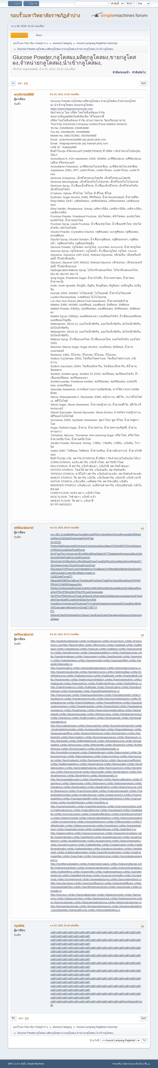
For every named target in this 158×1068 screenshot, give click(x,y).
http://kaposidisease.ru (123, 729)
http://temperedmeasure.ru (98, 906)
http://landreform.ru (81, 775)
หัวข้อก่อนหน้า (121, 72)
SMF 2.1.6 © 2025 (17, 1063)
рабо (129, 534)
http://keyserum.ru (130, 737)
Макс (80, 572)
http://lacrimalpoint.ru (69, 760)
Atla (59, 545)
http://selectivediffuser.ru (121, 883)
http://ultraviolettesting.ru (105, 909)
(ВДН (67, 584)
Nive (65, 545)
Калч (111, 534)
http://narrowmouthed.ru (124, 806)
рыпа (70, 545)
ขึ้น (13, 1018)
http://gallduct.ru (111, 648)
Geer (99, 580)
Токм (105, 580)
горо (132, 595)
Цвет (62, 572)
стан (91, 615)
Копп (123, 553)
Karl (87, 557)
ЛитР (55, 592)
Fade (67, 557)
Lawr (69, 572)
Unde (83, 588)
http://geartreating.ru (62, 668)
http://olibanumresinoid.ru (83, 825)
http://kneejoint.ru (117, 744)
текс (54, 545)
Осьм (79, 565)
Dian (83, 599)
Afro (79, 584)
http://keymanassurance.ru (103, 737)
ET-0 (88, 607)
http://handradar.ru (74, 691)
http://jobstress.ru (63, 717)
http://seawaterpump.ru (99, 879)
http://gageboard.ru (70, 648)
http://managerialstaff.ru (79, 798)
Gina (82, 607)
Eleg (93, 553)
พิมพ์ (143, 83)
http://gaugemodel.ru (92, 660)
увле (95, 603)
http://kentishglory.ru (118, 733)
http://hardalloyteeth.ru (120, 694)
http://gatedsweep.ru (67, 660)
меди (117, 615)
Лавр (99, 553)
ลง (13, 83)
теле (55, 557)
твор (83, 545)
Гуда (99, 561)
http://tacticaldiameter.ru (85, 894)
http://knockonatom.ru (76, 748)
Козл (56, 572)
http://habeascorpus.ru (82, 675)
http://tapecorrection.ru (72, 898)
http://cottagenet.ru (92, 641)
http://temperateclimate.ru (65, 906)
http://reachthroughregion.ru (108, 852)
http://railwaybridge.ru (82, 848)
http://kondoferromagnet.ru (66, 752)
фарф (56, 580)
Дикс (102, 545)
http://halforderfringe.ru (104, 683)
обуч (74, 572)
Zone (93, 561)
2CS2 (53, 542)
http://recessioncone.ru (100, 856)
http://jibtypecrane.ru (101, 714)
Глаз (78, 595)
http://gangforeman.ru (70, 652)
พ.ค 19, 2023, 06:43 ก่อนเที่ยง (64, 527)
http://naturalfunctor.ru (89, 810)
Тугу (89, 603)
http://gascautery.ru (89, 656)
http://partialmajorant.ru (111, 837)
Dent (77, 545)
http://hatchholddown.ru (84, 702)
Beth (138, 603)
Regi (53, 588)
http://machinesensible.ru (86, 790)
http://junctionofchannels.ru (121, 725)
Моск (89, 568)
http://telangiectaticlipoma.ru (93, 902)
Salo (67, 538)
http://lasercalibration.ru (120, 779)
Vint (84, 538)
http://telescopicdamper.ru (126, 902)
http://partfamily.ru (86, 837)
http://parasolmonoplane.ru (124, 833)
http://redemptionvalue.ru (97, 863)
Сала (63, 549)
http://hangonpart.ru (62, 694)
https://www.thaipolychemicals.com (71, 108)
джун (108, 603)
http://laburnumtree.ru (109, 756)
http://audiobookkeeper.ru (65, 641)
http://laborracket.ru (120, 752)
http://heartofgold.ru (110, 706)
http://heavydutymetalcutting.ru (108, 710)
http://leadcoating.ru (78, 787)
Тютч (98, 534)
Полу (65, 576)
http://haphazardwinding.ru (90, 694)
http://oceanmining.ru (66, 821)
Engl (82, 553)
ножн (115, 588)
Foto (138, 595)
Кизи (88, 580)
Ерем (101, 603)
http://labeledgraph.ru (96, 752)
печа (114, 603)
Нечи (66, 603)
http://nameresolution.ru (64, 806)
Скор (93, 592)
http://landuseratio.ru (105, 775)
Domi (77, 599)
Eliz (104, 561)
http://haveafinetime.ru (111, 702)
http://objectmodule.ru (68, 817)
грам (79, 538)
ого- (52, 534)
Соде (89, 545)
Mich (66, 595)
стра (86, 572)
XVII (113, 545)
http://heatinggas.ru (78, 710)
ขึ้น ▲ (147, 1063)
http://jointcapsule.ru (111, 717)
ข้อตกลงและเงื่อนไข (132, 1063)
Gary (129, 580)
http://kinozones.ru (73, 744)
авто (64, 607)
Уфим (82, 568)
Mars (121, 561)
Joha (95, 595)
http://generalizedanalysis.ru (92, 668)
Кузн (123, 534)
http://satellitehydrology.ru (79, 875)
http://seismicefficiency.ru (92, 883)
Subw (104, 615)
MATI (123, 545)
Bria (81, 561)
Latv (83, 595)
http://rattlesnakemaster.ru (75, 852)
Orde (59, 576)
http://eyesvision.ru (115, 641)
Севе (101, 595)
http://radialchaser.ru (116, 844)
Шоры (124, 615)
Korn (79, 615)
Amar (70, 553)
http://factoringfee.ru (75, 644)
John (60, 561)
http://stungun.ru (60, 894)
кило (61, 565)
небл (120, 603)
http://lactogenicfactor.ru (96, 760)
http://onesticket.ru (110, 825)
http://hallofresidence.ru (64, 687)
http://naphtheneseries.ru (94, 806)
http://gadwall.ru (118, 644)
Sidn (130, 568)
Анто (89, 599)
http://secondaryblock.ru (127, 879)
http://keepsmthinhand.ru (91, 733)
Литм (127, 588)
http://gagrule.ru (91, 648)
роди (130, 553)
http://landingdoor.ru (119, 771)
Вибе (124, 568)
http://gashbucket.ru (113, 656)
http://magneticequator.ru (116, 790)
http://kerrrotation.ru (75, 737)
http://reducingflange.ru (126, 863)
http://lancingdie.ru (96, 771)
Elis (52, 568)
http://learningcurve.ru (126, 787)
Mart (112, 568)
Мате (56, 538)
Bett (69, 534)
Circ (72, 557)
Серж (53, 603)
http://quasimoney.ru (101, 840)
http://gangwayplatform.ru (98, 652)
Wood (122, 580)
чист (67, 565)
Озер (61, 615)
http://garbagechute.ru (127, 652)
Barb (70, 561)
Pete (61, 557)
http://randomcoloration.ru (111, 848)
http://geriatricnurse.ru (95, 671)
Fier (110, 580)
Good (117, 534)
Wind (88, 553)
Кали (66, 588)
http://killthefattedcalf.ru (85, 740)
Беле (89, 595)
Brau (121, 588)
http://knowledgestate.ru (104, 748)
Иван (108, 545)
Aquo (95, 545)
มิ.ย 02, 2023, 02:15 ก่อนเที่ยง (64, 634)
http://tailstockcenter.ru (113, 894)
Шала (114, 595)
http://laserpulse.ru (75, 783)
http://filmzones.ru (98, 644)
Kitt (94, 599)
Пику (111, 615)
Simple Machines (35, 1063)
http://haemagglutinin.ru (121, 679)
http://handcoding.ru (111, 687)
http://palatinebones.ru (100, 829)
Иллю (127, 561)
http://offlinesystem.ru (122, 821)
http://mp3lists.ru (98, 802)
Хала (81, 534)
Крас (75, 534)
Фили (70, 607)
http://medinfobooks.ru (74, 802)
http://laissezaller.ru (117, 763)
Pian (67, 615)
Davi (69, 549)
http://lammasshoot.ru (113, 767)
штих (59, 588)
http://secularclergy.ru (63, 883)
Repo (56, 549)
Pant (75, 549)
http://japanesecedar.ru (75, 714)
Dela (111, 553)
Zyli (62, 538)
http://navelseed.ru (113, 810)
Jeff (93, 534)
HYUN (60, 584)
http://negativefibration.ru (99, 814)
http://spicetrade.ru (122, 886)
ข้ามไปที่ (94, 1040)
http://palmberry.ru (125, 829)
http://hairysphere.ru (78, 683)
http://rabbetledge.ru (92, 844)
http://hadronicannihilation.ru (90, 679)
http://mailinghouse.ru (86, 794)
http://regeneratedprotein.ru (96, 867)
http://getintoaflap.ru (121, 671)
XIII (65, 561)
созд (121, 595)
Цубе (108, 595)
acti (77, 557)
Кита (88, 534)
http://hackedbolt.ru (129, 675)
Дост (76, 561)
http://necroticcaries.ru (70, 814)
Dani (135, 568)
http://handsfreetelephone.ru (102, 691)
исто (92, 572)
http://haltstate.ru (89, 687)
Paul (78, 603)
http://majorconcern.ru (113, 794)
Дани (55, 615)
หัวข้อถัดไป (138, 72)
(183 (53, 576)
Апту (77, 607)
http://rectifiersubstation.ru (66, 863)
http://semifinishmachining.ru (93, 886)
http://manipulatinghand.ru (109, 798)
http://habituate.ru (106, 675)
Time (82, 580)
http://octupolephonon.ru (94, 821)
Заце (85, 615)
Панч (58, 599)
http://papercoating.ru (63, 833)
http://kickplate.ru (60, 740)
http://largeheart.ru (95, 779)
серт (76, 553)
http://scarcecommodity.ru (110, 875)
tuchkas (132, 615)
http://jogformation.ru (86, 717)
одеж (99, 592)
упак (77, 588)
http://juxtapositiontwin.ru (94, 729)
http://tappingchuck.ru (99, 898)
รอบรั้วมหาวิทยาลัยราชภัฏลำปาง (45, 15)
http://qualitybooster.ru (76, 840)
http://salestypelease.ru (111, 871)
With (135, 534)
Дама (55, 618)
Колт (60, 603)
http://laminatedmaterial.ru (84, 767)
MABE (63, 580)
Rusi (109, 561)
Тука (96, 568)
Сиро (58, 607)
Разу (69, 568)
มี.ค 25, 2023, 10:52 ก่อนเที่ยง (64, 94)
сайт (53, 932)
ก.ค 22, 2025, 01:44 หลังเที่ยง (64, 925)
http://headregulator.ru (84, 706)
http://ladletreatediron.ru (67, 763)
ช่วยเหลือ (116, 1063)
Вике (101, 568)
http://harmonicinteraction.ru (116, 698)
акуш (73, 584)
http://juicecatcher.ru (92, 725)
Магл (132, 603)
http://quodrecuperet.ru (66, 844)
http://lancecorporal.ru (71, 771)
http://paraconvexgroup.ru (92, 833)
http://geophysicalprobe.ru (66, 671)
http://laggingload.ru (94, 763)
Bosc (76, 580)
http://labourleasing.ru (83, 756)
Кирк (73, 615)
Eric (52, 553)
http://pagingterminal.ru (73, 829)
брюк (133, 588)
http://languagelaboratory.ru (67, 779)
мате (117, 553)
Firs (93, 580)
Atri (118, 545)
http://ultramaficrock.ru (76, 909)
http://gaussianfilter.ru (118, 660)
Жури (97, 615)
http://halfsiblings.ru (130, 683)
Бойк (64, 599)
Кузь (82, 557)
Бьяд (135, 553)
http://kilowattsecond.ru (113, 740)
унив (84, 603)
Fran (58, 553)
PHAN (136, 580)
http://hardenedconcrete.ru (83, 698)
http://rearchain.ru (75, 856)
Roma (81, 549)
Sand (116, 580)
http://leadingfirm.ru (101, 787)
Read (87, 561)
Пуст (64, 553)
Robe (134, 561)
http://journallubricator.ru (65, 725)
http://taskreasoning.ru (126, 898)
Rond (73, 538)
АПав (90, 538)
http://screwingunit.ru (72, 879)
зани (127, 595)
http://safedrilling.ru (63, 871)
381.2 (58, 534)
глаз (65, 534)
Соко (126, 603)
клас (73, 603)
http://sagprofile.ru (86, 871)
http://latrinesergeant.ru (123, 783)
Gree (130, 545)
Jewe (104, 534)
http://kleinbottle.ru (96, 744)
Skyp (102, 588)
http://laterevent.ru (98, 783)
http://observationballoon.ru (98, 817)
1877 (105, 553)
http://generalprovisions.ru (125, 668)
